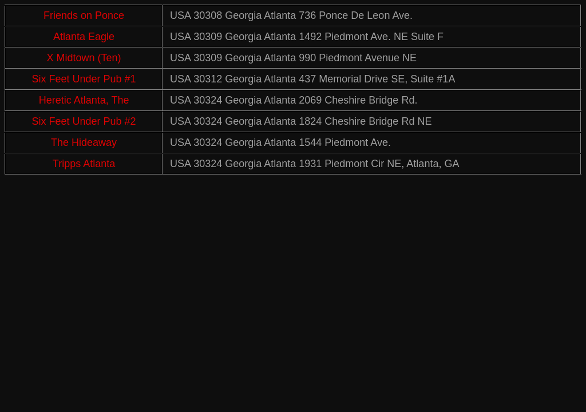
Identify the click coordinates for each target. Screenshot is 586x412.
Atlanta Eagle (83, 36)
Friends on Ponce (83, 15)
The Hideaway (84, 142)
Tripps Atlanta (84, 163)
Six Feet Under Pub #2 (84, 121)
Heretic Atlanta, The (84, 100)
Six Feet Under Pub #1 (84, 79)
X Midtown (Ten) (84, 58)
